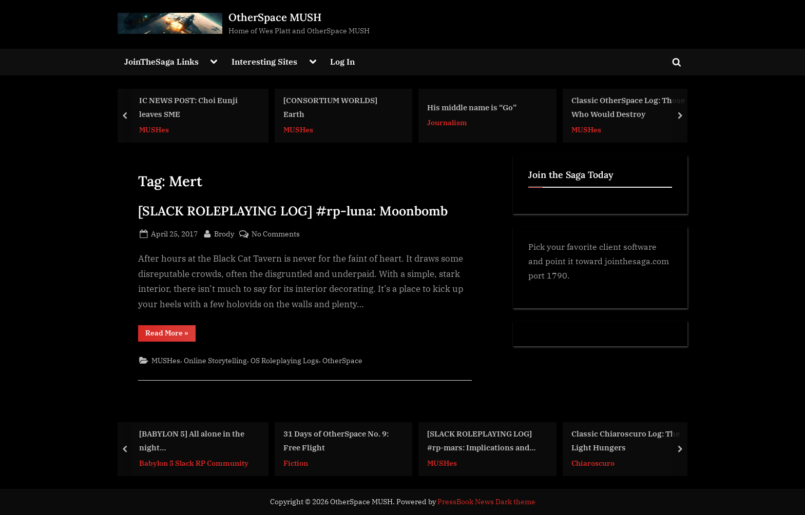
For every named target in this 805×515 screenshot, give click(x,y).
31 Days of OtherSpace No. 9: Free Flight (336, 440)
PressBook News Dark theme (486, 501)
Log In (342, 61)
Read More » (170, 335)
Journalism (447, 122)
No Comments (276, 233)
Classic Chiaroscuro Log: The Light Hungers (625, 440)
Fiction (295, 462)
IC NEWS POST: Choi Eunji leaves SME (188, 107)
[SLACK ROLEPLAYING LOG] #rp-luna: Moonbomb (293, 211)
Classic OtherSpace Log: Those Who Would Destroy (628, 107)
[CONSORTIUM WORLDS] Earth (330, 107)
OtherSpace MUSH (274, 17)
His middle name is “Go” (471, 107)
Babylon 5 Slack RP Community (193, 462)
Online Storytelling (215, 360)
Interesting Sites (264, 61)
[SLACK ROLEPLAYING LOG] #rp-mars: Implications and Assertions (479, 441)
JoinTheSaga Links (161, 61)
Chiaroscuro (593, 462)
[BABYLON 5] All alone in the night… (191, 440)
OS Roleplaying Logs (285, 360)
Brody (224, 233)
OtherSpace (342, 360)
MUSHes (154, 129)
